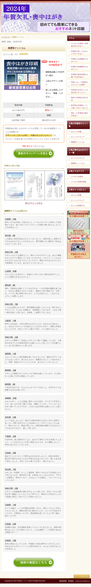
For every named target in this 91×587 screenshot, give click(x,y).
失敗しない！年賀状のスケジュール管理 (79, 83)
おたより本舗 (76, 132)
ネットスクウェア (78, 137)
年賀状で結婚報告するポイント (79, 68)
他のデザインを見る (33, 207)
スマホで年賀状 (77, 176)
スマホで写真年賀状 (78, 182)
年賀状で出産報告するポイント (79, 60)
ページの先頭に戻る (83, 580)
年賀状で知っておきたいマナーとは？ (79, 52)
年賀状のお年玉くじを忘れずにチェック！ (79, 91)
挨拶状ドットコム (78, 142)
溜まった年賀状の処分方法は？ (79, 114)
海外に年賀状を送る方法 (79, 99)
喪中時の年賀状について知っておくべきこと (79, 106)
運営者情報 (63, 584)
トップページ (5, 37)
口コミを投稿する (78, 205)
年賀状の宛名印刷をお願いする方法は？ (79, 75)
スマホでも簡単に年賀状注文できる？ (79, 44)
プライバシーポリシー (82, 584)
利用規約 (71, 584)
